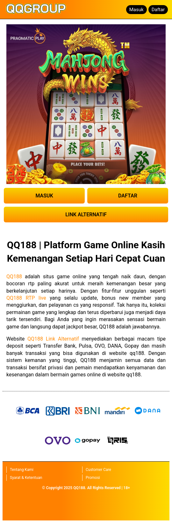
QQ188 (14, 276)
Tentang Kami (21, 469)
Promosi (93, 477)
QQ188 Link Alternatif (53, 339)
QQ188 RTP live (26, 298)
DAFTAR (127, 196)
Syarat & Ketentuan (26, 477)
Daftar (158, 9)
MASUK (44, 196)
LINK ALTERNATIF (86, 215)
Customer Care (98, 469)
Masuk (136, 9)
